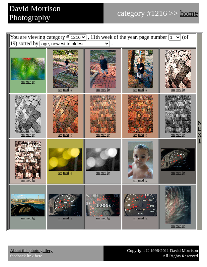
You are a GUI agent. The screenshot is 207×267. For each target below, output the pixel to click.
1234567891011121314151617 (75, 44)
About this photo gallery (31, 250)
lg (33, 82)
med (28, 82)
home (189, 13)
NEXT (200, 132)
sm (23, 82)
